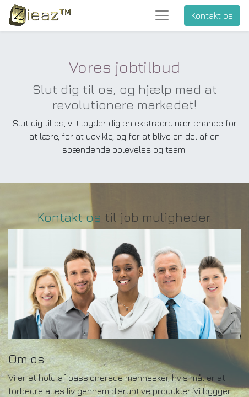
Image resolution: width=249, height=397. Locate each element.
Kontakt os (212, 15)
